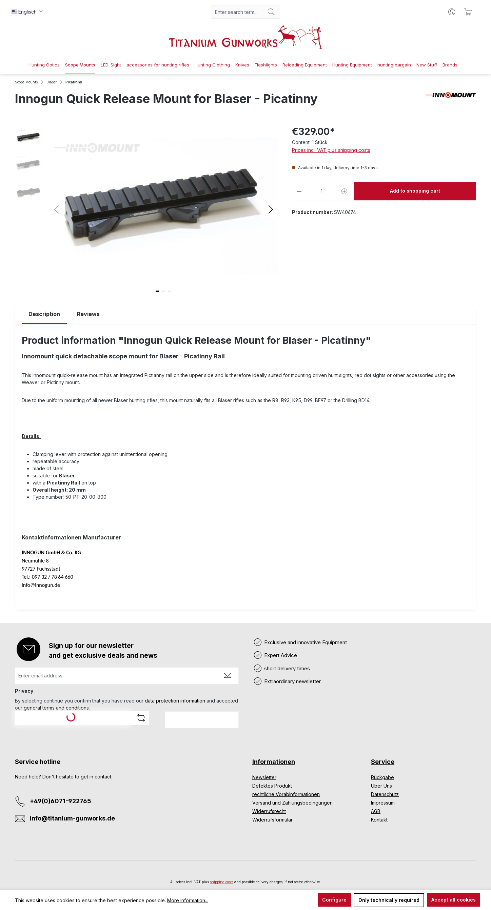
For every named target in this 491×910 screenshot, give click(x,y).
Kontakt (379, 820)
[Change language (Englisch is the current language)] (27, 12)
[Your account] (452, 12)
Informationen (273, 761)
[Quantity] (322, 191)
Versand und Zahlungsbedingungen (292, 803)
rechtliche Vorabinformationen (286, 794)
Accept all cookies (453, 900)
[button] (270, 209)
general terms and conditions (56, 708)
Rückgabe (382, 777)
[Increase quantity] (344, 191)
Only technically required (388, 900)
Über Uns (381, 786)
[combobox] (238, 12)
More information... (187, 900)
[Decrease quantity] (299, 191)
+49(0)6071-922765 (60, 801)
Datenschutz (385, 794)
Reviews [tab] (88, 314)
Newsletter (264, 777)
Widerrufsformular (272, 820)
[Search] (271, 12)
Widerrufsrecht (269, 811)
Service (382, 761)
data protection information (175, 701)
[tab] (44, 314)
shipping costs (221, 882)
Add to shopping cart (415, 191)
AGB (375, 811)
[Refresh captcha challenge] (141, 718)
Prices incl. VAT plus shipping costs (331, 150)
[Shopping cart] (468, 12)
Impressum (383, 803)
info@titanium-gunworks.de (72, 818)
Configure (334, 900)
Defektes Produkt (272, 786)
